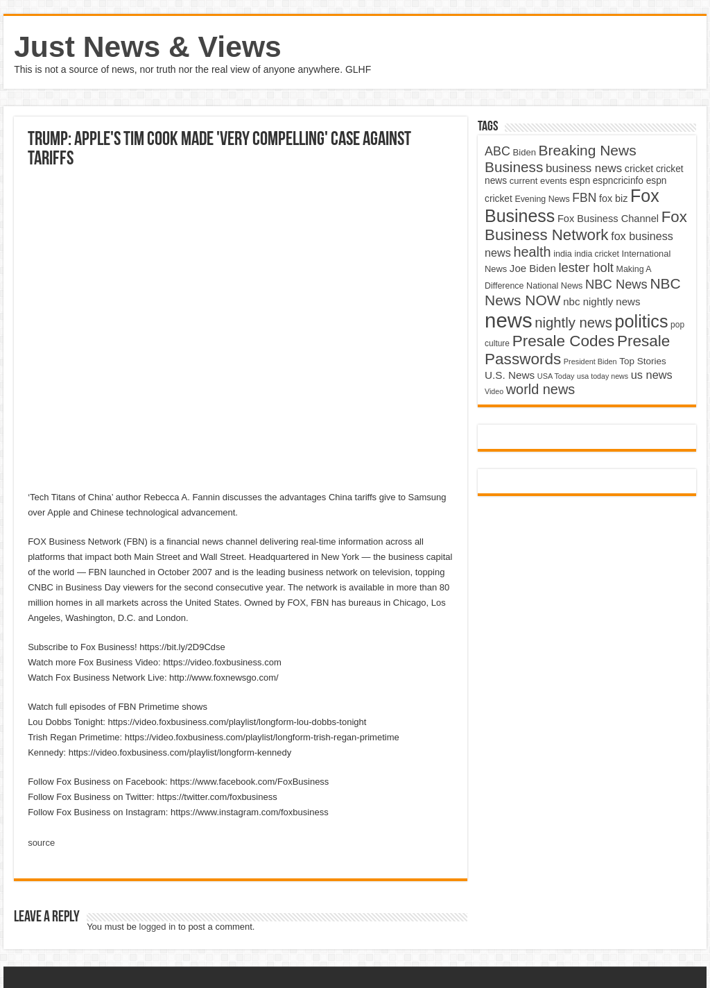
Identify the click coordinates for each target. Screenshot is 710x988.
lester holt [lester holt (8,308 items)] (586, 267)
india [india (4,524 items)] (562, 254)
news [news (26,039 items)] (508, 320)
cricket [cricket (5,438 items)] (639, 168)
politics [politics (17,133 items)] (641, 321)
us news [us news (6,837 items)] (652, 374)
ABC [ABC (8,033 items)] (497, 151)
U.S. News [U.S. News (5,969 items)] (510, 375)
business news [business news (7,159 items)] (584, 168)
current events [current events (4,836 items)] (538, 181)
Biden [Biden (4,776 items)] (524, 152)
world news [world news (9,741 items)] (540, 389)
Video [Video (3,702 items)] (494, 391)
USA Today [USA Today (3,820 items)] (556, 376)
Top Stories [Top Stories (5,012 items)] (642, 361)
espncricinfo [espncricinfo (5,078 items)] (618, 181)
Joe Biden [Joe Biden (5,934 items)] (533, 268)
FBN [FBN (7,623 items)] (584, 198)
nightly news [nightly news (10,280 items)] (573, 322)
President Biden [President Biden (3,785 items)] (590, 361)
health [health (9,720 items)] (532, 251)
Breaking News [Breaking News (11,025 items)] (588, 150)
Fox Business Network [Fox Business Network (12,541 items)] (586, 226)
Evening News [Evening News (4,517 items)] (541, 199)
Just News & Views (148, 46)
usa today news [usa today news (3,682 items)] (602, 376)
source (41, 842)
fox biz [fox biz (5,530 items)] (613, 198)
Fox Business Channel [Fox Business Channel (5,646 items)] (608, 218)
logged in (157, 926)
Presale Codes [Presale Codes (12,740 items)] (563, 341)
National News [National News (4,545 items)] (554, 286)
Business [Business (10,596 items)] (514, 167)
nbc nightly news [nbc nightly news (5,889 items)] (601, 301)
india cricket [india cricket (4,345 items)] (596, 254)
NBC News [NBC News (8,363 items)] (616, 284)
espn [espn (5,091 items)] (579, 181)
